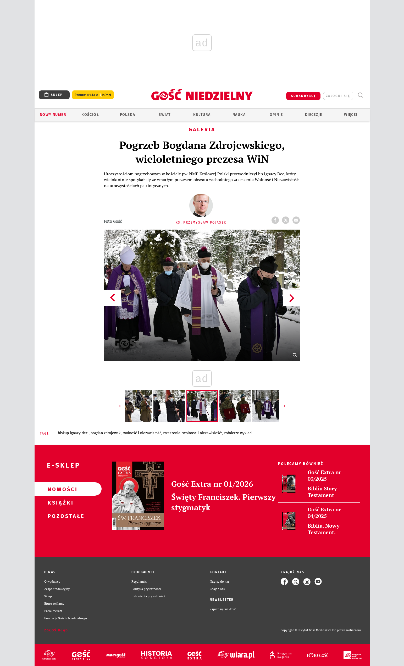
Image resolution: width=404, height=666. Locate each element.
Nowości (60, 489)
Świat (164, 114)
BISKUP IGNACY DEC (73, 433)
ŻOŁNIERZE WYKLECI (238, 433)
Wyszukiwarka (361, 95)
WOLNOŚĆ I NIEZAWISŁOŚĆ (142, 433)
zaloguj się (338, 96)
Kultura (202, 114)
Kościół (90, 114)
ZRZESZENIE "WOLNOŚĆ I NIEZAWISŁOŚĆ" (192, 433)
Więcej (350, 114)
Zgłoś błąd (56, 630)
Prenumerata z (93, 95)
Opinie (276, 114)
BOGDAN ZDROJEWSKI (106, 433)
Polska (127, 114)
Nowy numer (53, 114)
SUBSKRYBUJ (303, 96)
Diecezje (313, 114)
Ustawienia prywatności (148, 596)
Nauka (239, 114)
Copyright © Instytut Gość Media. (303, 630)
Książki (60, 502)
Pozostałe (60, 516)
